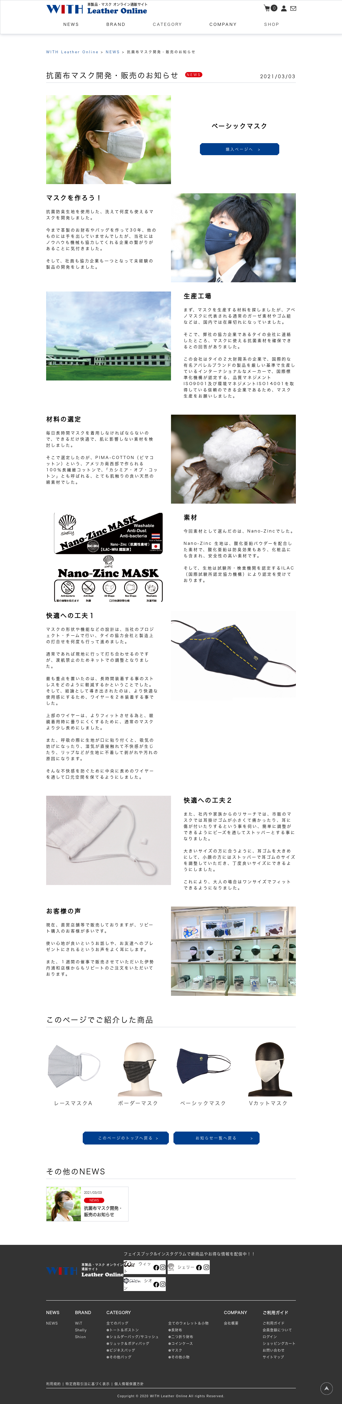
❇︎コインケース (180, 1343)
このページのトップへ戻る (128, 1138)
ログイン (270, 1336)
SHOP (272, 32)
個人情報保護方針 (129, 1384)
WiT (78, 1323)
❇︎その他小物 (179, 1357)
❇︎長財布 (175, 1330)
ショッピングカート (279, 1343)
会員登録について (277, 1330)
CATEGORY (167, 32)
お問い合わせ (274, 1350)
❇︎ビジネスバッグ (120, 1350)
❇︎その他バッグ (119, 1357)
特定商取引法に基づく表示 (88, 1384)
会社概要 (231, 1323)
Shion (80, 1336)
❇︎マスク (175, 1350)
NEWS (52, 1323)
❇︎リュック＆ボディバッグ (127, 1343)
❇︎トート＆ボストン (122, 1330)
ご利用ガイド (274, 1323)
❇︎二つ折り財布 (180, 1336)
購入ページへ (243, 149)
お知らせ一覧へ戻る (224, 1138)
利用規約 (53, 1384)
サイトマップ (273, 1357)
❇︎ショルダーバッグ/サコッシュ (132, 1336)
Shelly (81, 1330)
